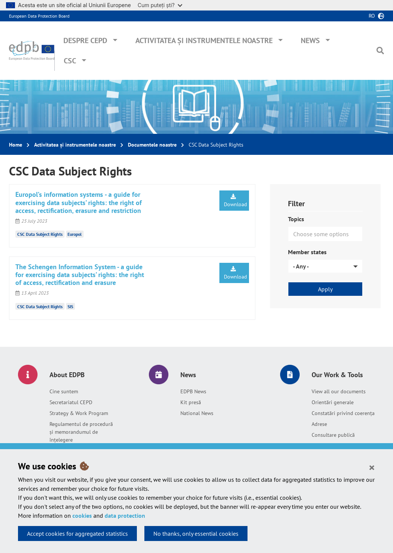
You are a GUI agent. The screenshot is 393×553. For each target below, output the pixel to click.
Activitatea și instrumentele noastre (204, 40)
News (310, 40)
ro (372, 15)
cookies (82, 515)
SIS (70, 306)
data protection (125, 515)
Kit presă (190, 402)
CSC (70, 61)
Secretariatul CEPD (71, 402)
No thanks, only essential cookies (195, 533)
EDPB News (193, 391)
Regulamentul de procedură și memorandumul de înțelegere (81, 432)
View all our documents (339, 391)
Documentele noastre (152, 144)
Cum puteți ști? (160, 5)
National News (196, 413)
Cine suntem (64, 391)
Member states (307, 252)
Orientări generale (333, 402)
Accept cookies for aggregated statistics (77, 533)
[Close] (372, 467)
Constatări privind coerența (343, 413)
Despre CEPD (85, 40)
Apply (325, 289)
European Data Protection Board (39, 16)
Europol (75, 234)
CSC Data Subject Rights (40, 234)
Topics (296, 219)
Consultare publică (333, 435)
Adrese (319, 424)
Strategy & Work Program (79, 413)
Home (15, 144)
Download (235, 201)
